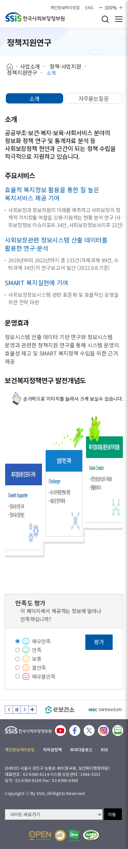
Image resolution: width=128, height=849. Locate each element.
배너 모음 (32, 710)
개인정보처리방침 (65, 7)
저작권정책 (52, 749)
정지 (17, 710)
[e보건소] (59, 709)
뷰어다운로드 (81, 749)
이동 (112, 814)
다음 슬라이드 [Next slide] (24, 710)
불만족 (39, 667)
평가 (99, 642)
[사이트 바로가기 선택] (54, 814)
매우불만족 (44, 676)
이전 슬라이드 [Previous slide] (9, 710)
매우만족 (41, 641)
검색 (105, 19)
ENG (89, 7)
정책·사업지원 (65, 66)
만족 (37, 649)
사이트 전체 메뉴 (119, 19)
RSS (105, 749)
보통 (37, 658)
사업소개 (30, 66)
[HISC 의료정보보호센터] (105, 709)
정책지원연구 (22, 72)
